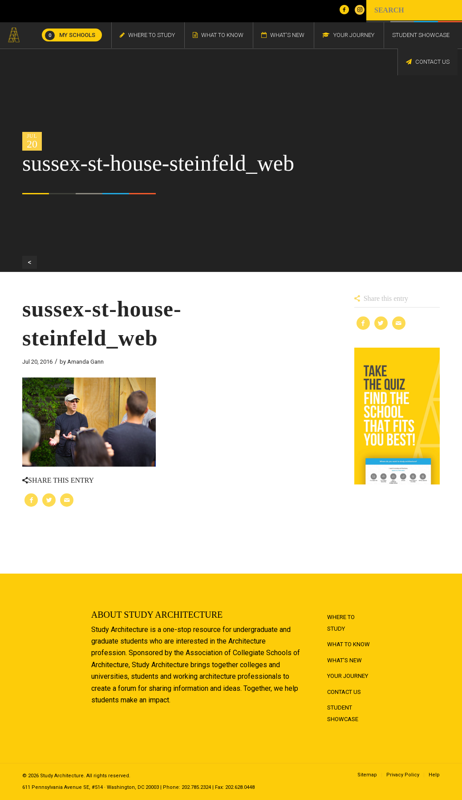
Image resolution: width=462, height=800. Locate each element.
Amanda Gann (85, 361)
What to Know (348, 644)
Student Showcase (342, 713)
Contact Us (344, 692)
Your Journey (347, 676)
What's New (344, 660)
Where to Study (341, 623)
